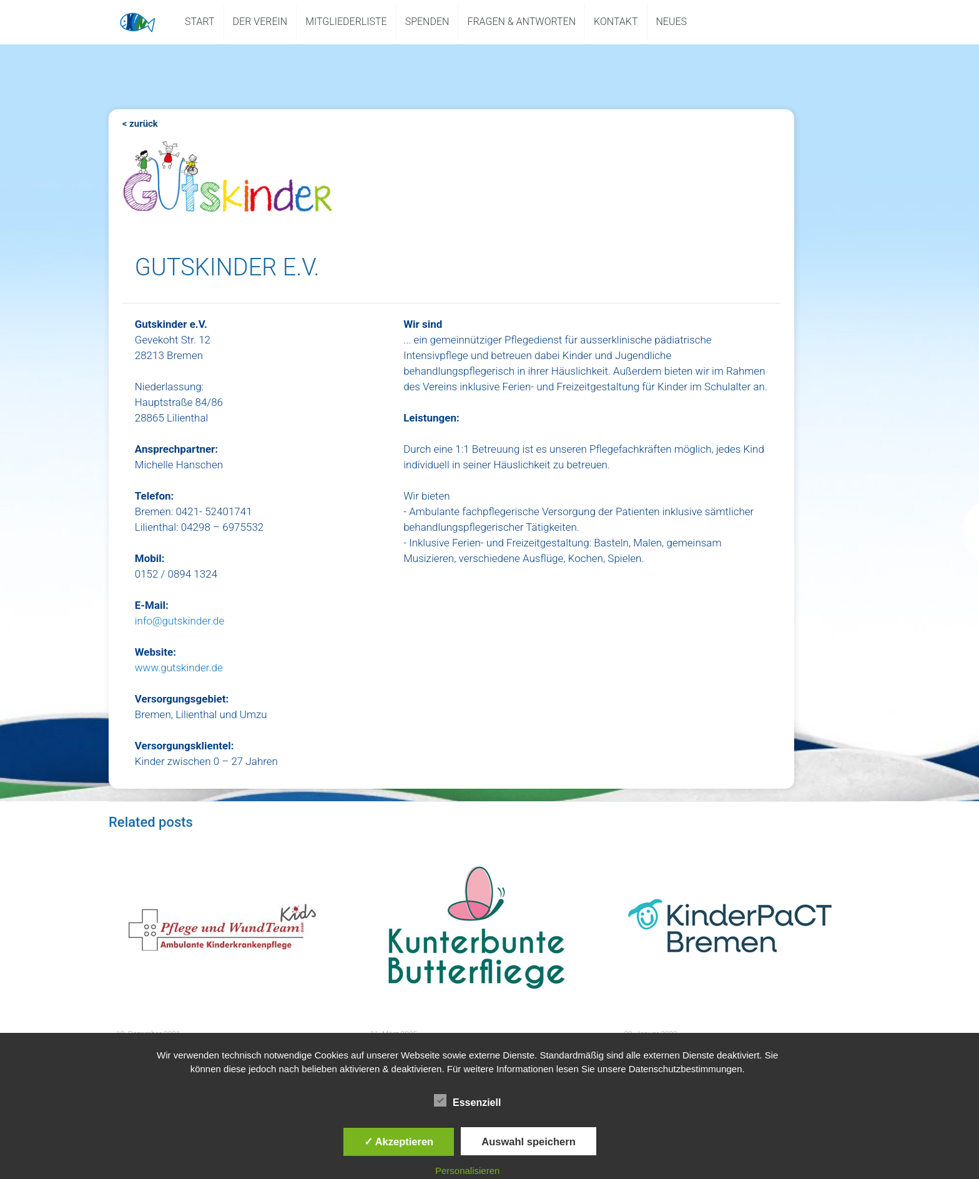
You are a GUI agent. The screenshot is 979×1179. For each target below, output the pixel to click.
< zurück (140, 123)
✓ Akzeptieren (399, 1141)
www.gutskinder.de (179, 667)
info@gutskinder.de (179, 620)
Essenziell (467, 1101)
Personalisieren (467, 1170)
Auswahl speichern (528, 1141)
